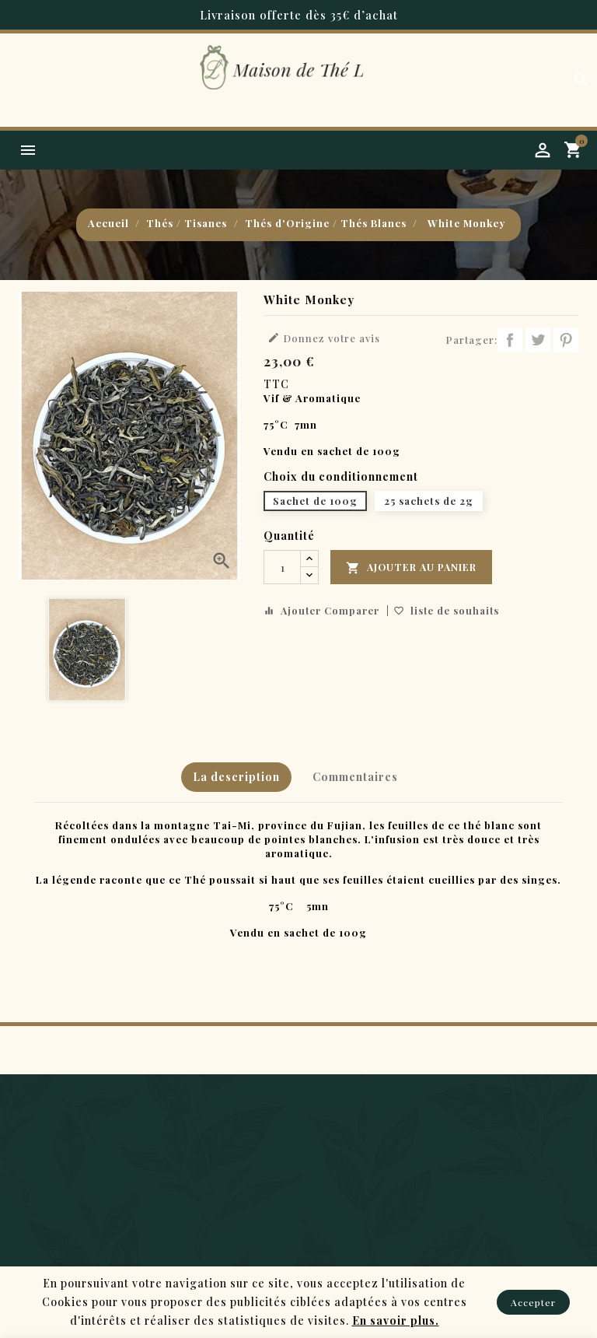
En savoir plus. (395, 1320)
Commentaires (355, 776)
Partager (510, 339)
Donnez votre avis (323, 338)
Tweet (537, 339)
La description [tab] (234, 776)
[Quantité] (282, 567)
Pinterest (565, 339)
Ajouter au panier (413, 568)
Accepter (533, 1302)
